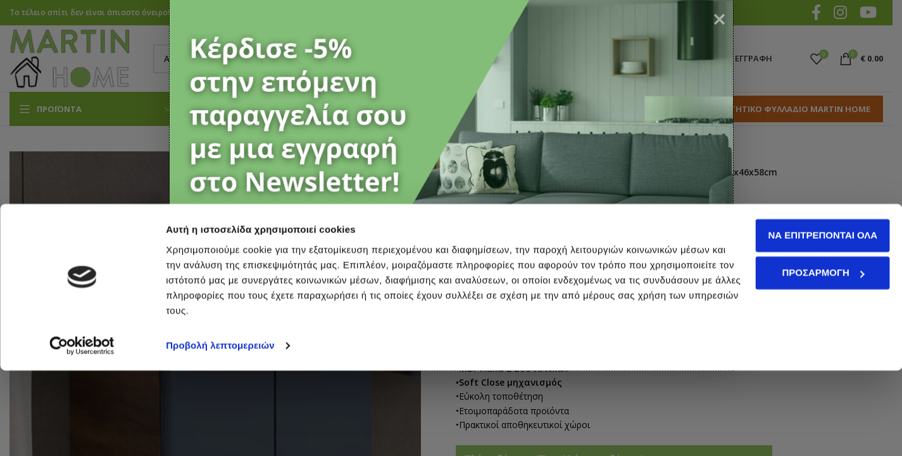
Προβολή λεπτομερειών (220, 431)
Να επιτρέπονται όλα (796, 320)
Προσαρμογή (797, 358)
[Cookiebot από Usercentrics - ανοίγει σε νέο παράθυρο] (82, 431)
